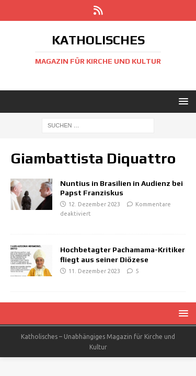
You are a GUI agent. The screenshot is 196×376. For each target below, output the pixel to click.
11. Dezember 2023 (94, 271)
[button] (181, 101)
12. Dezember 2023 (94, 204)
